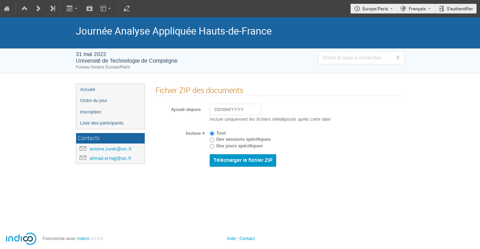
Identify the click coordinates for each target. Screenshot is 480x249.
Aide (231, 238)
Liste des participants (102, 123)
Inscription (90, 111)
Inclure (193, 133)
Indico (83, 238)
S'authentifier (460, 9)
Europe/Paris (375, 9)
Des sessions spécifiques (243, 139)
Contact (247, 238)
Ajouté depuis (186, 110)
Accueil (87, 89)
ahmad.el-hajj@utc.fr (110, 158)
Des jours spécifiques (239, 146)
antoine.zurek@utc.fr (111, 149)
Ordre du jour (94, 100)
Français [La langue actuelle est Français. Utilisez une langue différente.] (417, 9)
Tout (221, 133)
